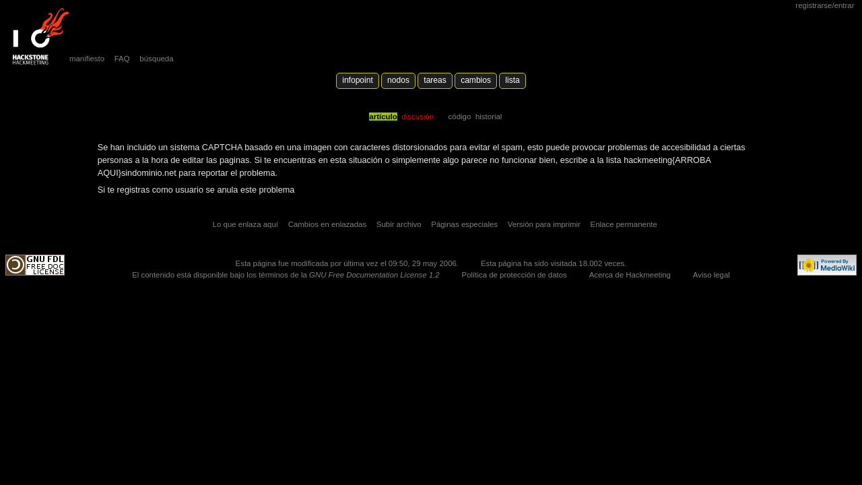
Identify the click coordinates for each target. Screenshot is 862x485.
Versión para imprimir (544, 224)
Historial (488, 116)
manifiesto (86, 59)
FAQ (122, 59)
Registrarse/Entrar (824, 5)
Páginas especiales (464, 224)
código (460, 116)
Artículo (383, 116)
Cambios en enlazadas (327, 224)
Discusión (417, 116)
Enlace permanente (624, 224)
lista (512, 80)
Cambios (476, 80)
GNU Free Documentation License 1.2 (374, 275)
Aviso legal (711, 275)
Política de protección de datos (514, 275)
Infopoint (357, 80)
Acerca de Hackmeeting (630, 275)
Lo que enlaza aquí (245, 224)
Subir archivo (399, 224)
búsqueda (156, 59)
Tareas (435, 80)
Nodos (398, 80)
